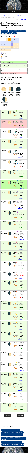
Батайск (10, 30)
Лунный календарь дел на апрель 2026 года (11, 441)
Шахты (14, 33)
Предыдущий (7, 415)
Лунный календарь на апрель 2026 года (10, 429)
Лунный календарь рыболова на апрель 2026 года (13, 444)
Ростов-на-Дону (4, 30)
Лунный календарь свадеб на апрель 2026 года (12, 435)
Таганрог (10, 33)
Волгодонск (16, 30)
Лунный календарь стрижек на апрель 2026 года (12, 432)
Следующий (20, 415)
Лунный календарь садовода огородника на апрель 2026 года (13, 438)
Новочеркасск (23, 30)
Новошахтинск (23, 19)
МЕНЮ (14, 11)
